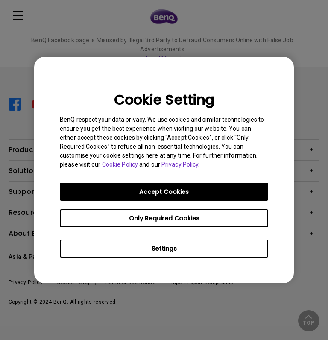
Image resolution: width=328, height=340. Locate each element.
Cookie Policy (120, 164)
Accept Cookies (164, 192)
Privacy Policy (179, 164)
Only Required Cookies (164, 218)
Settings (164, 248)
